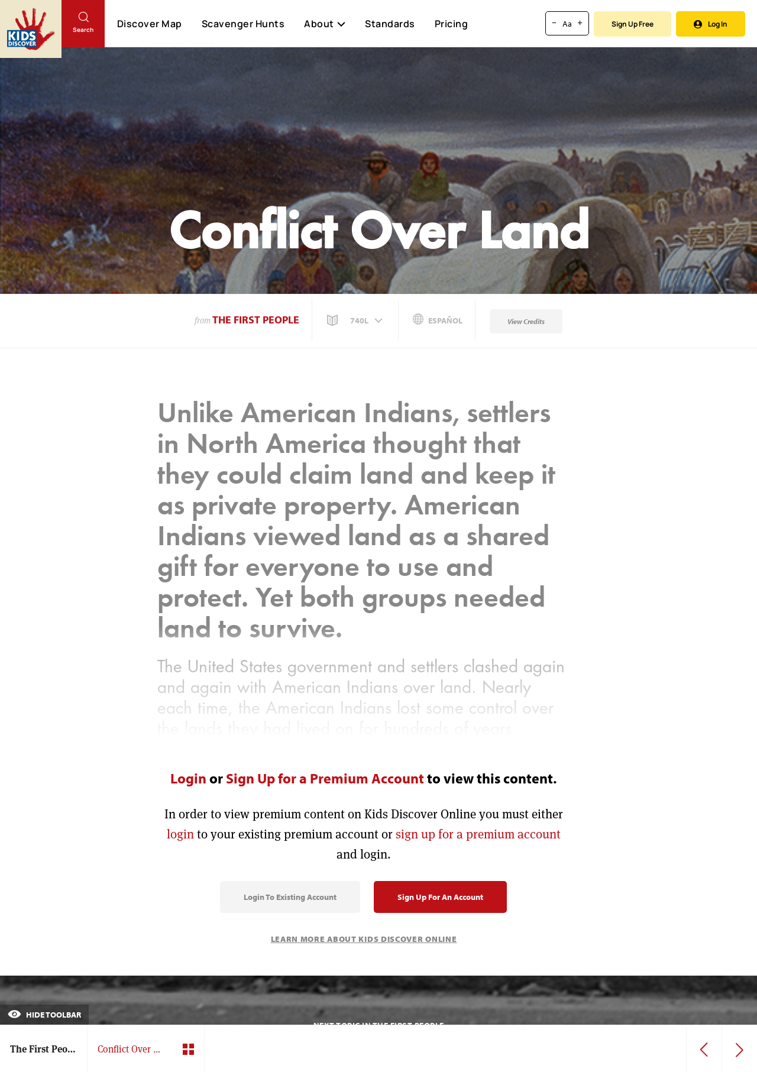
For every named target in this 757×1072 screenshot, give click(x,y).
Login (188, 778)
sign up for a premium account (478, 834)
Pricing (451, 23)
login (180, 834)
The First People (255, 319)
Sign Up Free (633, 24)
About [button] (324, 23)
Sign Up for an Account (440, 897)
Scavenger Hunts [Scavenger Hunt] (243, 24)
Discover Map (149, 23)
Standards (390, 23)
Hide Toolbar (44, 1014)
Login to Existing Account (290, 897)
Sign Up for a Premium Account (325, 778)
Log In (710, 24)
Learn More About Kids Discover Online (364, 939)
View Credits (526, 321)
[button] (356, 320)
